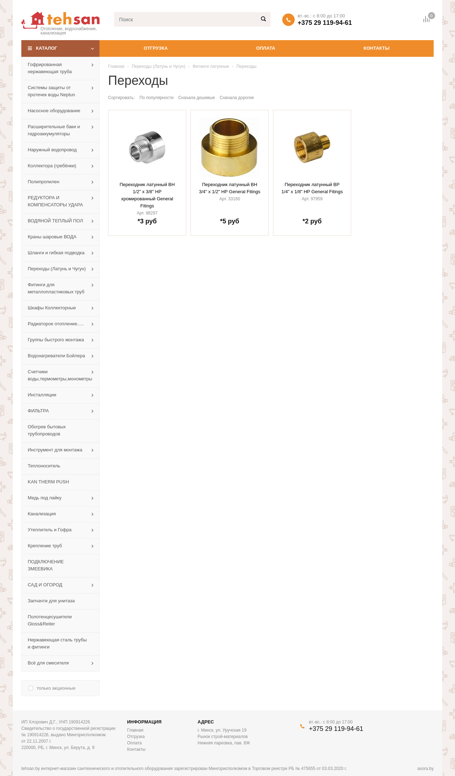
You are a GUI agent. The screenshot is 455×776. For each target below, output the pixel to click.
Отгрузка (155, 48)
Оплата (265, 48)
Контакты (377, 48)
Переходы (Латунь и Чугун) (158, 66)
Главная (116, 66)
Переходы (246, 66)
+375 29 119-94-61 (325, 23)
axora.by (425, 768)
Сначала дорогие (237, 97)
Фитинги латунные (211, 66)
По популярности (156, 97)
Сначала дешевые (196, 97)
